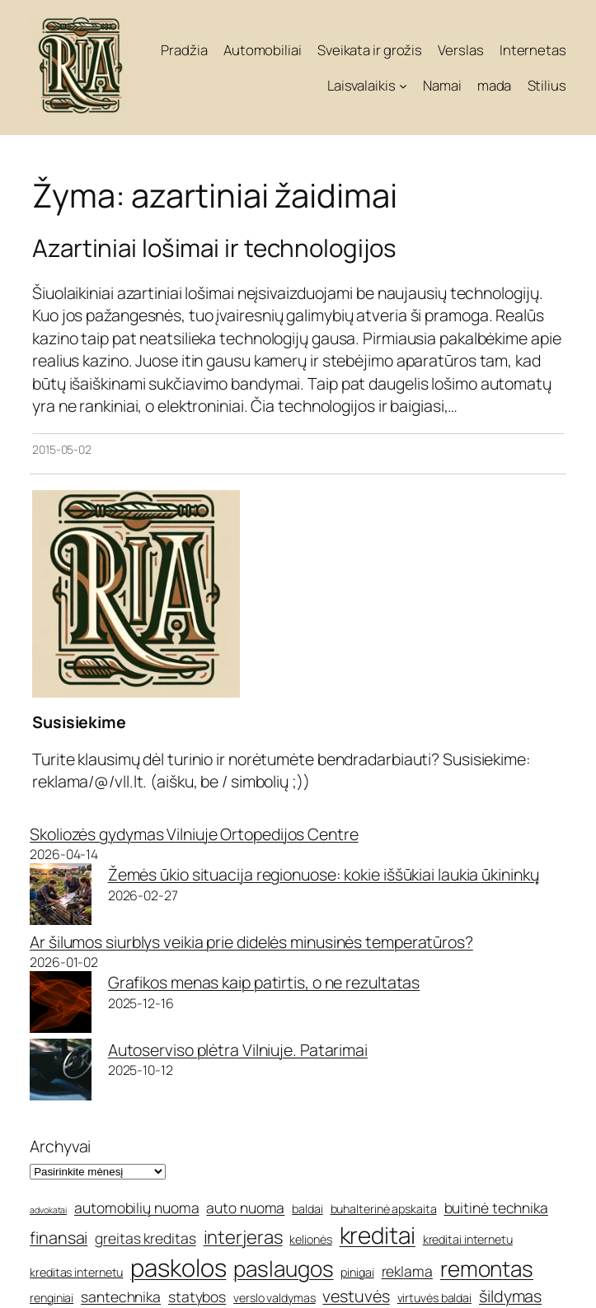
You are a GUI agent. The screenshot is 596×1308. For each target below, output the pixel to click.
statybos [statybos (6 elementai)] (197, 1296)
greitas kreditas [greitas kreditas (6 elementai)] (145, 1238)
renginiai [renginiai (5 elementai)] (51, 1298)
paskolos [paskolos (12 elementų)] (178, 1267)
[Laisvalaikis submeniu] (403, 85)
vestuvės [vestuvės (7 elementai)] (355, 1296)
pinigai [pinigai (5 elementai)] (356, 1272)
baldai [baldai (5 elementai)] (307, 1209)
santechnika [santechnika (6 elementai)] (121, 1296)
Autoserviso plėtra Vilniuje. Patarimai (238, 1050)
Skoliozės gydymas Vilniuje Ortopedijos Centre (194, 834)
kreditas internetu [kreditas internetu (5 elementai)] (76, 1272)
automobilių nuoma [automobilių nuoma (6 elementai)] (136, 1207)
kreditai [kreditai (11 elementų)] (377, 1234)
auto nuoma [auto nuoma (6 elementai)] (245, 1207)
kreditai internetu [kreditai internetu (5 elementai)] (468, 1239)
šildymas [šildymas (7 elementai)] (510, 1296)
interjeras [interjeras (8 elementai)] (243, 1237)
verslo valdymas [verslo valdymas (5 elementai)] (274, 1298)
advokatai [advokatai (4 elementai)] (48, 1210)
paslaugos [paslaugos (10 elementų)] (283, 1268)
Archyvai (60, 1146)
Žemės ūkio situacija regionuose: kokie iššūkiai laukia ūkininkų (323, 874)
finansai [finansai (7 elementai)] (58, 1237)
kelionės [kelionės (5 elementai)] (310, 1239)
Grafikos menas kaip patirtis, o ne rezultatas (264, 982)
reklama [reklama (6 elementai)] (407, 1271)
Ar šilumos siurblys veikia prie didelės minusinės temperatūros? (251, 942)
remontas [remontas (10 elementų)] (486, 1268)
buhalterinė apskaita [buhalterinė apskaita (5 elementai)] (384, 1209)
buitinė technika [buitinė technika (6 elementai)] (496, 1207)
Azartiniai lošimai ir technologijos (214, 247)
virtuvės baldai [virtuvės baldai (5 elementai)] (434, 1298)
